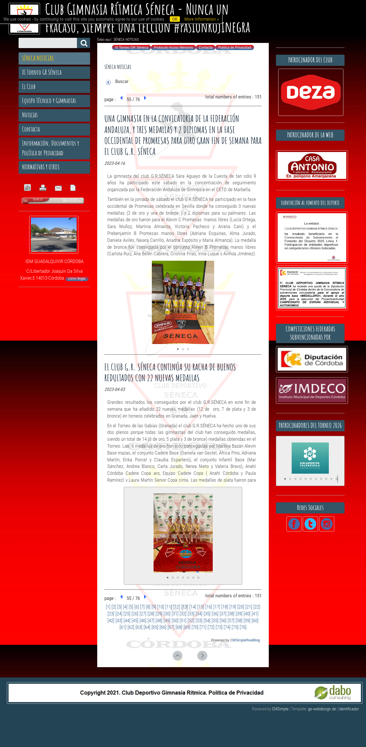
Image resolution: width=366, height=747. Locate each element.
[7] (142, 607)
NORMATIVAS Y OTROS (40, 167)
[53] (199, 620)
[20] (240, 607)
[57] (231, 620)
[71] (203, 627)
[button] (251, 265)
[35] (207, 613)
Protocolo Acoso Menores (173, 48)
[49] (167, 620)
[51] (183, 620)
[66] (163, 627)
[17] (216, 607)
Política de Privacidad (234, 48)
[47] (151, 620)
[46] (143, 620)
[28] (151, 613)
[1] (108, 607)
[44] (127, 620)
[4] (125, 607)
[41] (255, 613)
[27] (143, 613)
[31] (175, 613)
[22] (256, 607)
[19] (232, 607)
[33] (191, 613)
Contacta (205, 48)
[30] (167, 613)
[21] (248, 607)
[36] (215, 613)
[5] (131, 607)
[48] (159, 620)
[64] (147, 627)
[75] (235, 627)
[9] (154, 607)
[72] (211, 627)
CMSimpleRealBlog (245, 640)
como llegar (77, 278)
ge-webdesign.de (322, 709)
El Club (28, 86)
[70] (195, 627)
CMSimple (280, 709)
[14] (192, 607)
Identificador (349, 709)
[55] (215, 620)
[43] (119, 620)
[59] (247, 620)
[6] (136, 607)
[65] (155, 627)
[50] (175, 620)
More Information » (201, 19)
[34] (199, 613)
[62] (131, 627)
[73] (219, 627)
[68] (179, 627)
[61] (123, 627)
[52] (191, 620)
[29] (159, 613)
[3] (119, 607)
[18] (224, 607)
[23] (111, 613)
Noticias (30, 114)
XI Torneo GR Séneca (131, 48)
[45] (135, 620)
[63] (139, 627)
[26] (135, 613)
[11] (168, 607)
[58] (239, 620)
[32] (183, 613)
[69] (187, 627)
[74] (227, 627)
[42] (111, 620)
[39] (239, 613)
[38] (231, 613)
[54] (207, 620)
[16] (208, 607)
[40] (247, 613)
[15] (200, 607)
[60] (255, 620)
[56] (223, 620)
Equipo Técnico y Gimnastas (49, 100)
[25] (127, 613)
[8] (148, 607)
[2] (114, 607)
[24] (119, 613)
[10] (160, 607)
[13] (184, 607)
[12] (176, 607)
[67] (171, 627)
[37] (223, 613)
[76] (243, 627)
